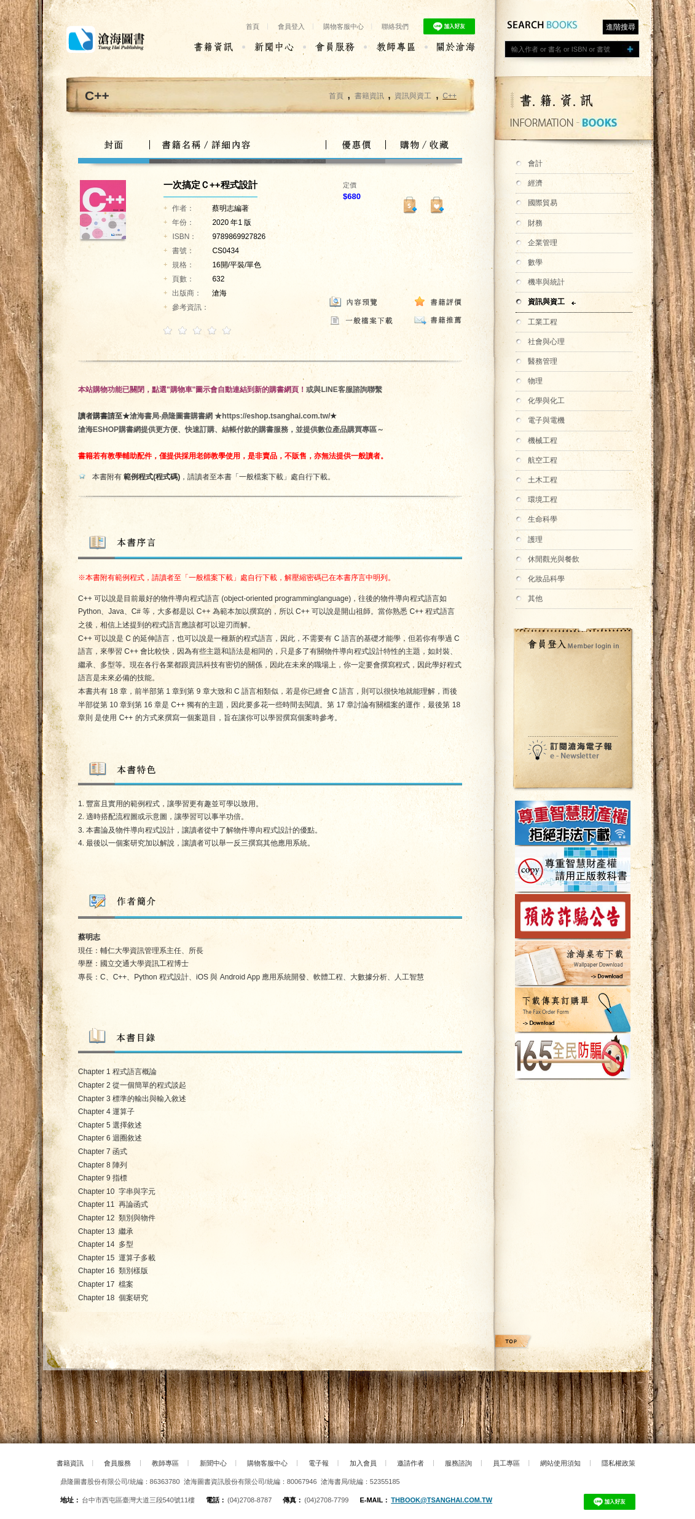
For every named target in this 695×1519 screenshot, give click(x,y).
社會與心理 (546, 341)
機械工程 (542, 440)
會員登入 (291, 26)
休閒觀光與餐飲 (553, 559)
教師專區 (165, 1463)
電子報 (318, 1463)
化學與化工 (546, 400)
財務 (535, 223)
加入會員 (363, 1463)
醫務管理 (542, 361)
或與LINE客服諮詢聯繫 (344, 389)
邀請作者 (410, 1463)
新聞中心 (213, 1463)
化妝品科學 (546, 579)
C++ (449, 96)
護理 (535, 539)
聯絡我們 (395, 26)
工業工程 (542, 322)
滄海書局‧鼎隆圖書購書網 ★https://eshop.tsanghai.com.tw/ (230, 416)
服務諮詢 (458, 1463)
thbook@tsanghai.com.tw (441, 1500)
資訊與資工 (546, 301)
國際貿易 (542, 202)
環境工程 (542, 499)
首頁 (252, 26)
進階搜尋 (620, 27)
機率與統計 (546, 282)
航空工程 (542, 460)
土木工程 (542, 480)
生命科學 (542, 519)
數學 (535, 262)
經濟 (535, 183)
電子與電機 (546, 420)
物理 (535, 381)
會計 (535, 163)
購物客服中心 (343, 26)
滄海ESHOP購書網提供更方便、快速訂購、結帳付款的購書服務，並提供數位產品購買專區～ (231, 429)
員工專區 (506, 1463)
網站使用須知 (560, 1463)
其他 (535, 598)
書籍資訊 (369, 96)
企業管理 (542, 242)
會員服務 (117, 1463)
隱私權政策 (618, 1463)
